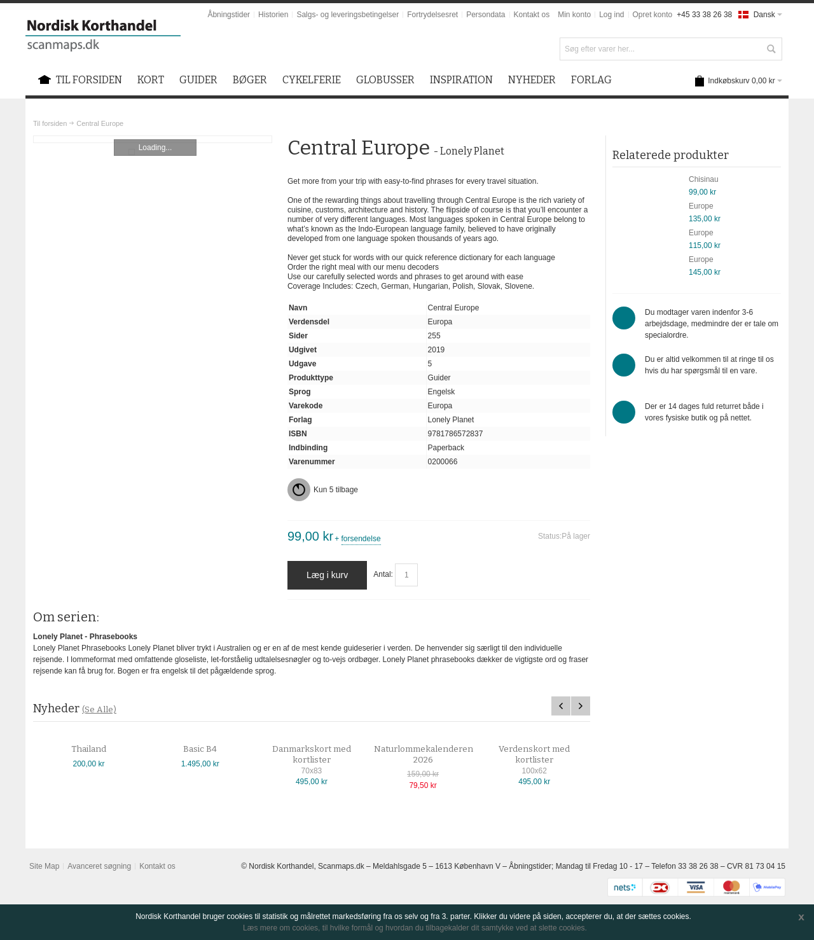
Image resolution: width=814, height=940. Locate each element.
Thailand (88, 749)
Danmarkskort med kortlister (311, 754)
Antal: (383, 574)
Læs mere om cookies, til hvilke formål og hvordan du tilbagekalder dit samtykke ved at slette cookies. (415, 927)
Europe (701, 206)
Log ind (611, 14)
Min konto (574, 14)
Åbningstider (228, 14)
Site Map (44, 866)
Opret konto (653, 14)
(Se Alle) (99, 709)
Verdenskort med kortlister (534, 754)
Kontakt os (532, 14)
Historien (273, 14)
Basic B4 (200, 749)
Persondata (485, 14)
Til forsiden (50, 123)
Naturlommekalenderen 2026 (423, 754)
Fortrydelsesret (432, 14)
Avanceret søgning (99, 866)
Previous (560, 705)
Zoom (153, 139)
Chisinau (704, 179)
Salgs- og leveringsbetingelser (347, 14)
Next (580, 705)
